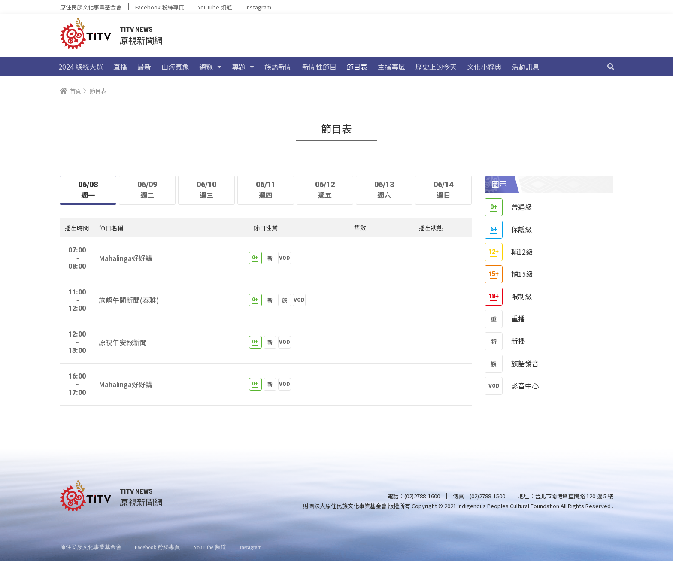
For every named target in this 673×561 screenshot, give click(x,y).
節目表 (357, 66)
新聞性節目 (319, 66)
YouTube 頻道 (215, 7)
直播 (120, 66)
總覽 (210, 66)
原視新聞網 (141, 40)
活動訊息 (525, 66)
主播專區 (391, 66)
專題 (243, 66)
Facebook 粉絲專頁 (159, 7)
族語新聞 (278, 66)
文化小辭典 (484, 66)
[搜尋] (611, 67)
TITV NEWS (136, 29)
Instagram (258, 7)
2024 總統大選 (80, 66)
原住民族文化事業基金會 (90, 7)
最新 (144, 66)
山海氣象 (175, 66)
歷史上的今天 (436, 66)
